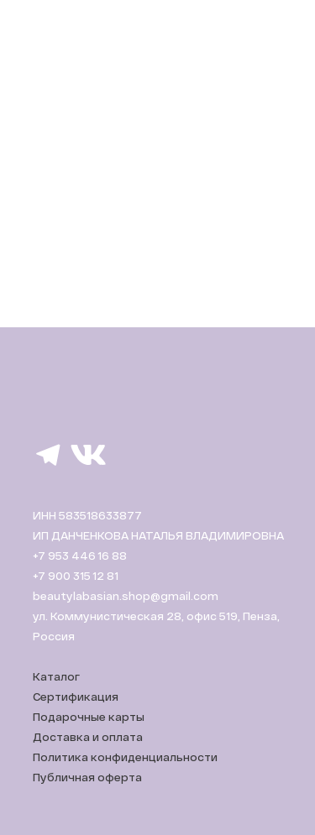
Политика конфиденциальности (125, 757)
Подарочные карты (88, 717)
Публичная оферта (87, 777)
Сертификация (75, 696)
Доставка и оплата (88, 737)
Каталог (56, 676)
